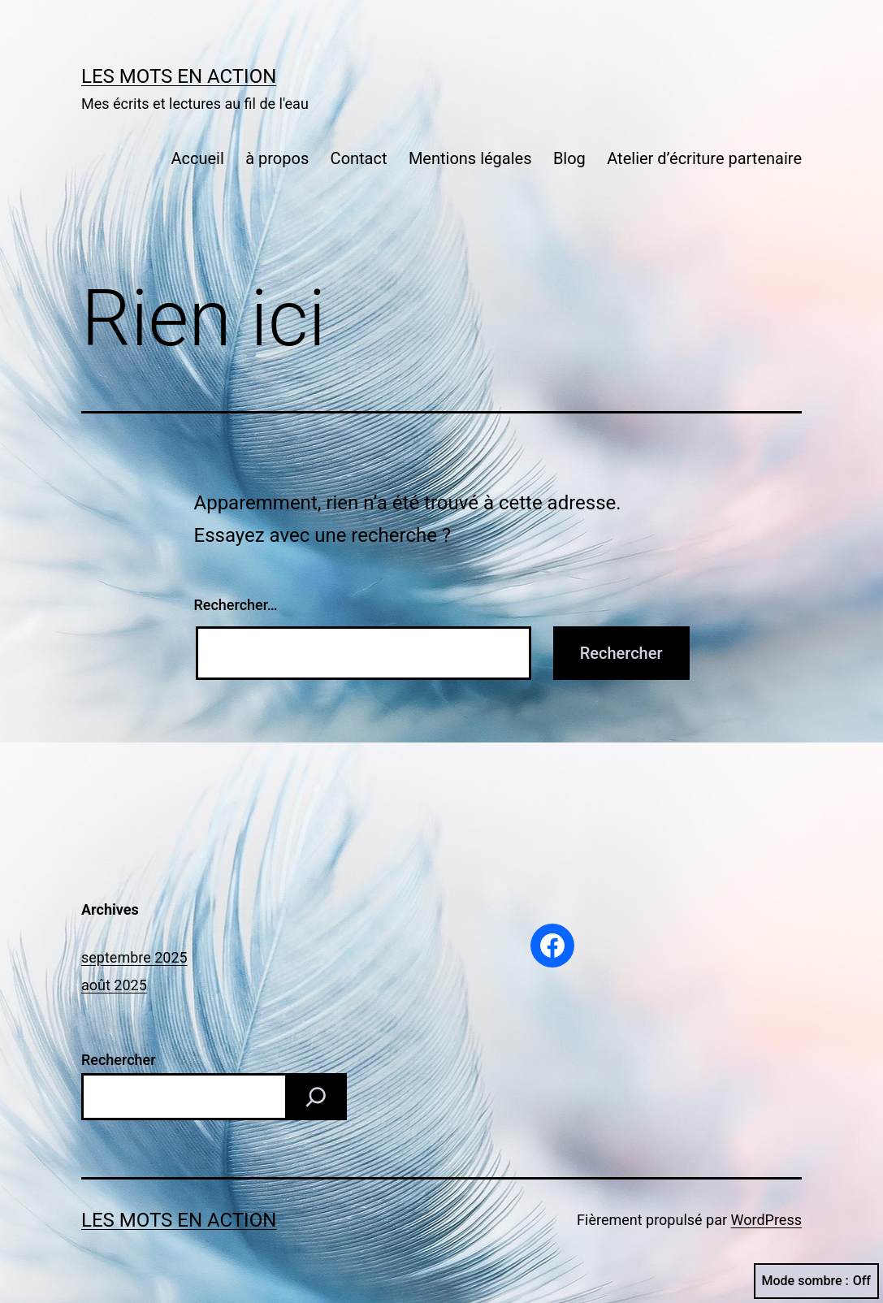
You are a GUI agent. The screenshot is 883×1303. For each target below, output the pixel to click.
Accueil (197, 158)
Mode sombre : (816, 1281)
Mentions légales (470, 158)
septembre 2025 (134, 957)
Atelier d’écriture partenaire (704, 158)
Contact (359, 158)
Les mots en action (178, 76)
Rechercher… (236, 604)
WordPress (766, 1219)
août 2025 (114, 984)
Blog (569, 158)
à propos (277, 158)
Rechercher (118, 1059)
